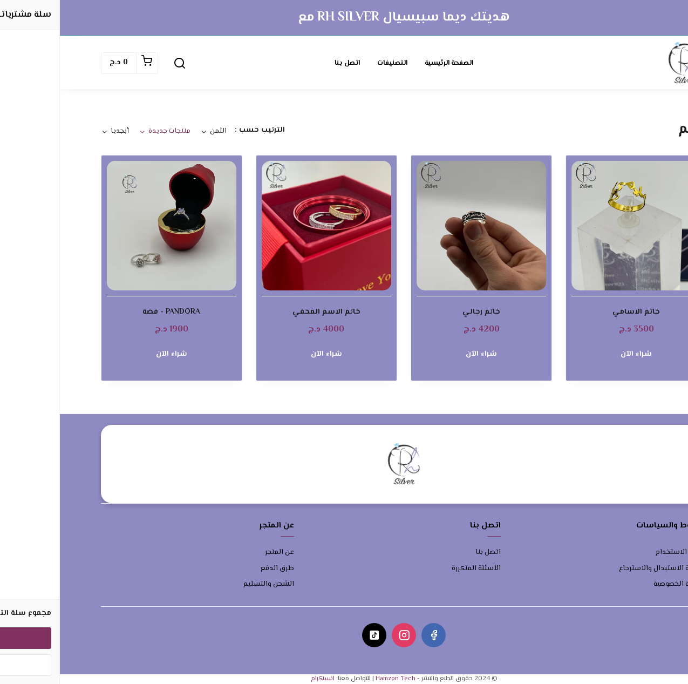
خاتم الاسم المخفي (267, 312)
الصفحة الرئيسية (389, 63)
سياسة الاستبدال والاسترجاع (603, 569)
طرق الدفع (217, 569)
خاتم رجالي (421, 312)
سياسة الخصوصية (621, 584)
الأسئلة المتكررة (416, 569)
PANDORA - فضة (111, 312)
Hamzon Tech (336, 679)
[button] (120, 63)
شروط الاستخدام (622, 552)
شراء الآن (576, 354)
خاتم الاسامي (576, 312)
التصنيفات (332, 63)
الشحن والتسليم (208, 584)
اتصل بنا (287, 63)
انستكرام (263, 679)
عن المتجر (219, 552)
